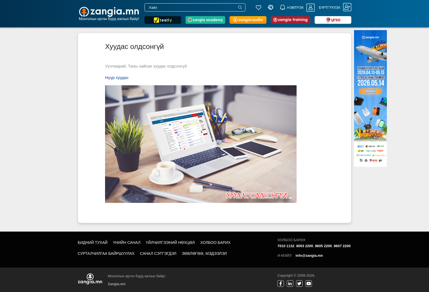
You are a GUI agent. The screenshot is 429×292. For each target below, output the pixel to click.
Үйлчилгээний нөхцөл (170, 242)
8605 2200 (323, 246)
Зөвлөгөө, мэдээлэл (204, 253)
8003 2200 (304, 246)
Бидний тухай (93, 242)
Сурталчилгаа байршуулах (106, 253)
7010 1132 (285, 246)
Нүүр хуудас (117, 77)
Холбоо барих (215, 242)
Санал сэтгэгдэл (158, 253)
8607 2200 (342, 246)
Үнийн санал (126, 242)
